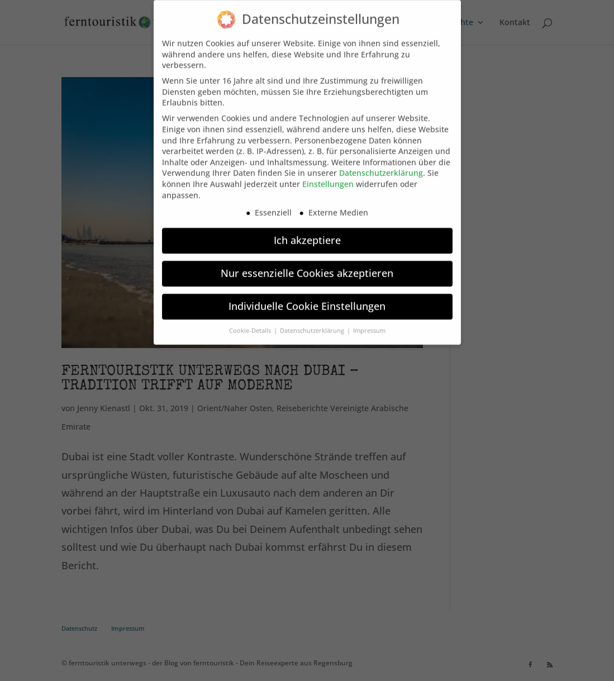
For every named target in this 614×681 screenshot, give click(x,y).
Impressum (369, 324)
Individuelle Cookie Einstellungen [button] (307, 299)
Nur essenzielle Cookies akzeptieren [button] (307, 266)
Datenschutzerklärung (381, 166)
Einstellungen (328, 177)
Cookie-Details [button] (251, 324)
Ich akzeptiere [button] (307, 233)
